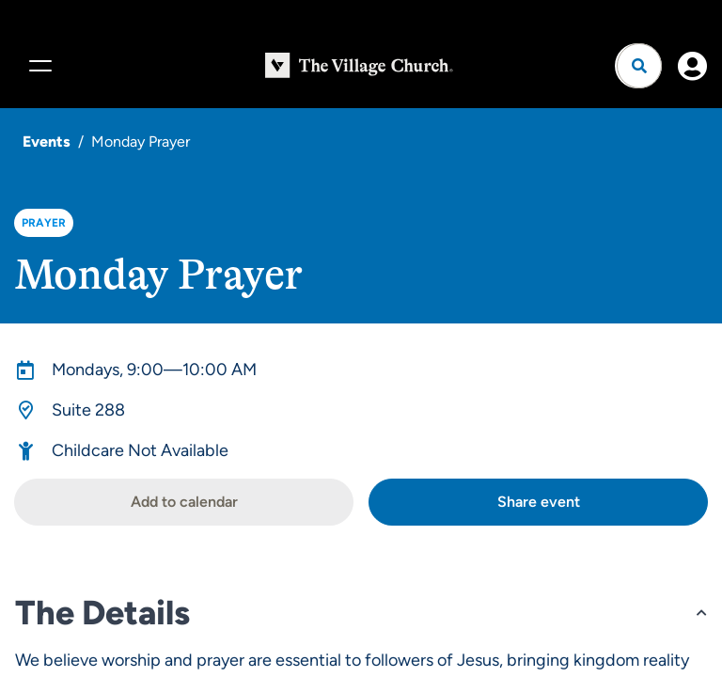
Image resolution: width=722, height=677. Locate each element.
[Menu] (38, 66)
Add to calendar (184, 502)
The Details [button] (102, 612)
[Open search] (639, 65)
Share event (538, 502)
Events (47, 141)
